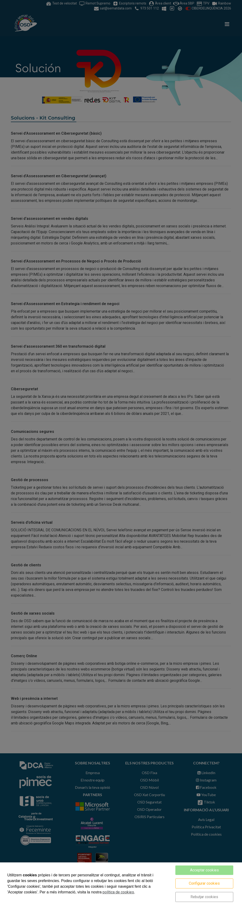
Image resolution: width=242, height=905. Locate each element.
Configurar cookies (204, 883)
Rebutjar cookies (204, 897)
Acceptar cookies (204, 870)
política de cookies (118, 892)
